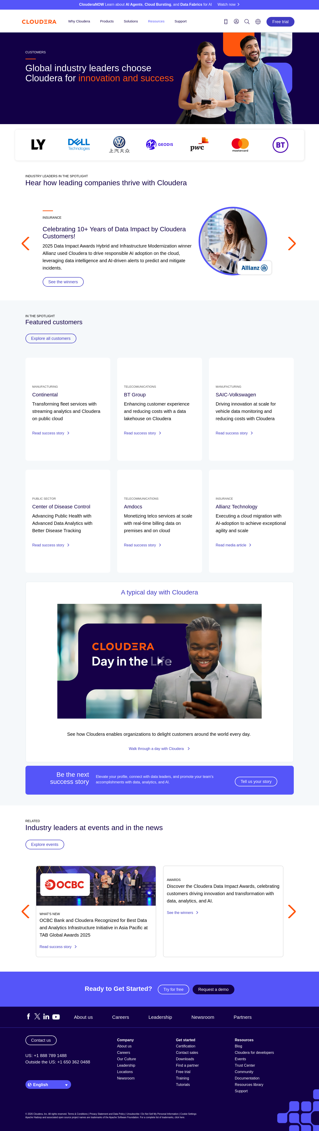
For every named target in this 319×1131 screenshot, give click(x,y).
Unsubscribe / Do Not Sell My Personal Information (153, 1114)
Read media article (234, 545)
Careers (120, 1017)
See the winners (183, 913)
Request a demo (213, 989)
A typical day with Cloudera (159, 592)
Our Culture (126, 1059)
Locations (125, 1072)
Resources (156, 21)
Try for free (173, 989)
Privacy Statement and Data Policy (107, 1114)
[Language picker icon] (258, 23)
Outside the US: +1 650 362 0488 (57, 1062)
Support (181, 21)
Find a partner (187, 1065)
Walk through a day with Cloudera (159, 749)
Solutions (131, 21)
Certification (185, 1046)
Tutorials (183, 1085)
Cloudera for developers (254, 1053)
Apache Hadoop (33, 1117)
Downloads (185, 1059)
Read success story (51, 433)
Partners (243, 1017)
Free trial (280, 21)
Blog (238, 1046)
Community (244, 1072)
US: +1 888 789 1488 (46, 1055)
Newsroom (202, 1017)
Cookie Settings (188, 1114)
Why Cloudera (79, 21)
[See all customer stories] (159, 145)
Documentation (247, 1078)
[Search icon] (247, 22)
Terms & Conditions (78, 1114)
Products (107, 21)
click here (179, 1117)
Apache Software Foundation (124, 1117)
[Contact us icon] (225, 22)
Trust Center (245, 1065)
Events (240, 1059)
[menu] (236, 21)
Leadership (160, 1017)
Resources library (249, 1085)
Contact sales (187, 1053)
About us (83, 1017)
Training (182, 1078)
